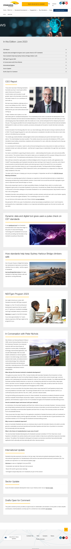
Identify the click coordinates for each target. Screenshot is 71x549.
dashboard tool (13, 225)
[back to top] (66, 529)
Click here (8, 314)
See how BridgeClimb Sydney (13, 272)
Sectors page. (49, 488)
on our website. (40, 199)
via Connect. (48, 509)
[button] (36, 4)
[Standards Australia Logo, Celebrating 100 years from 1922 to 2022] (12, 4)
